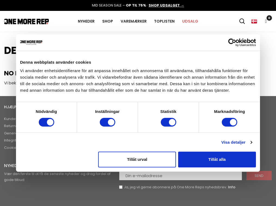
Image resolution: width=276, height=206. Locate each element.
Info (231, 187)
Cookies (11, 147)
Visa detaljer (233, 142)
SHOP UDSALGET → (166, 5)
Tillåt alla (217, 159)
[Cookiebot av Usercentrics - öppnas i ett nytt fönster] (232, 42)
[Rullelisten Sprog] (254, 21)
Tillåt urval (137, 159)
